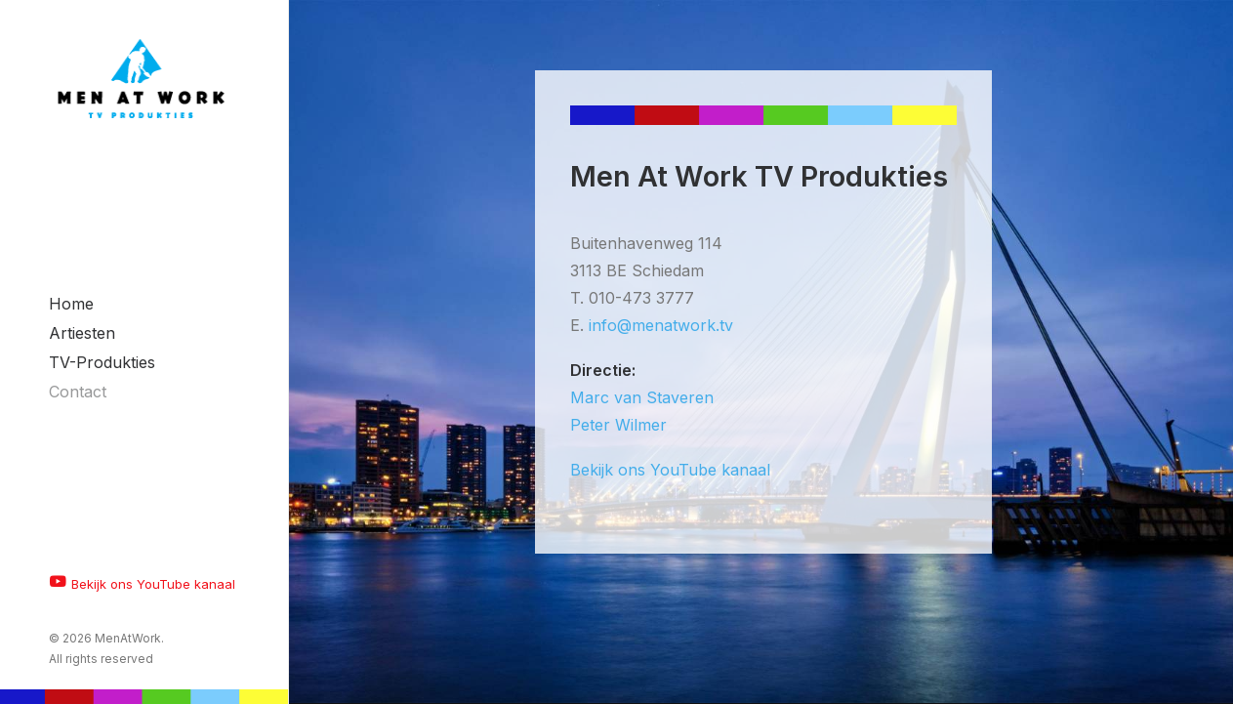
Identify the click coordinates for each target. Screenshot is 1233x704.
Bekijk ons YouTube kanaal (670, 469)
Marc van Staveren (642, 397)
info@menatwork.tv (661, 325)
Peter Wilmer (618, 425)
